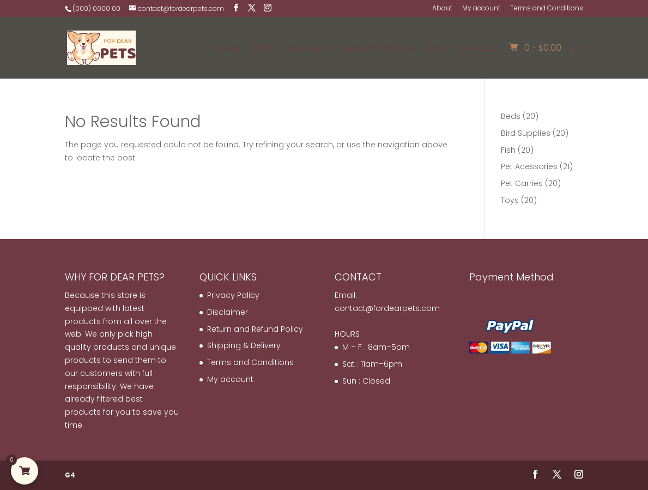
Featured (308, 49)
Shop (264, 49)
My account (481, 9)
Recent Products (377, 49)
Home (226, 49)
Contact (477, 49)
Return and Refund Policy (255, 329)
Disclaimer (227, 312)
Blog (435, 49)
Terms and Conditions (546, 9)
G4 (70, 475)
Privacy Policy (233, 295)
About (442, 9)
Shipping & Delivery (244, 345)
